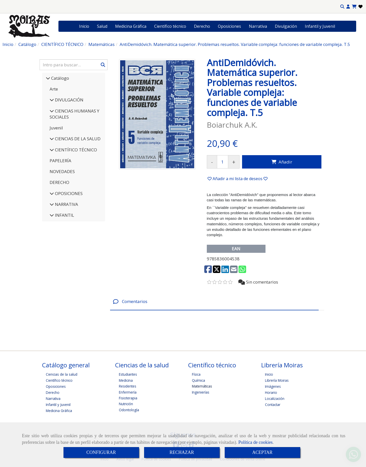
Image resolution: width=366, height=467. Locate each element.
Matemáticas (202, 386)
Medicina (126, 380)
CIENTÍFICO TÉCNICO (75, 150)
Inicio (84, 26)
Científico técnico (170, 26)
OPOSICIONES (68, 193)
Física (196, 374)
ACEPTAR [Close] (262, 452)
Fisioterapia (128, 398)
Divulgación (286, 26)
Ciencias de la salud (61, 374)
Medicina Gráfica (130, 26)
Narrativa (258, 26)
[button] (348, 7)
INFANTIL (64, 215)
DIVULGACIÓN (68, 100)
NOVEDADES (62, 171)
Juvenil (56, 128)
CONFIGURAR (101, 452)
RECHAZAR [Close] (182, 452)
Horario (271, 392)
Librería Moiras (277, 380)
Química (198, 380)
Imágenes (273, 386)
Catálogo (59, 78)
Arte (54, 89)
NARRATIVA (66, 204)
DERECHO (59, 182)
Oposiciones (229, 26)
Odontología (129, 409)
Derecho (202, 26)
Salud (102, 26)
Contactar (272, 404)
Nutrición (126, 403)
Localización (274, 398)
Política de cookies (255, 442)
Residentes (127, 386)
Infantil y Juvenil (320, 26)
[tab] (214, 301)
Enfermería (128, 392)
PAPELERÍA (60, 160)
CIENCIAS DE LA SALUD (77, 139)
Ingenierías (200, 392)
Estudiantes (128, 374)
